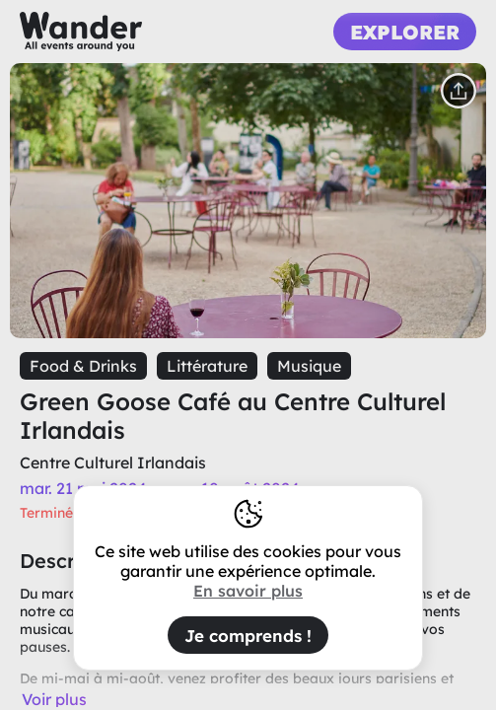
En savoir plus (248, 591)
